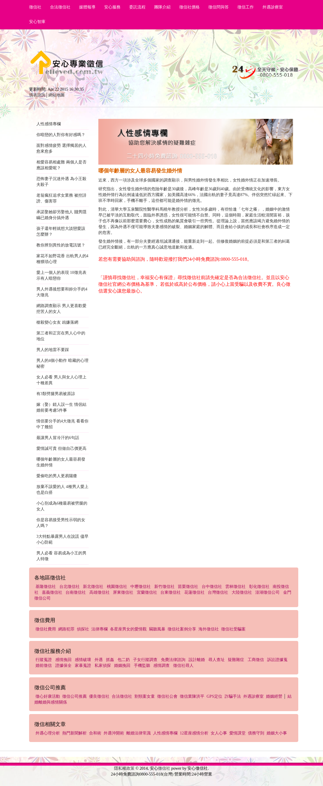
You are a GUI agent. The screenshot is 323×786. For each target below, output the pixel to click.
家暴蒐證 (83, 665)
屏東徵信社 (123, 592)
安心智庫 (37, 22)
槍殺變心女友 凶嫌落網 (57, 322)
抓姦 (110, 660)
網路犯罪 (66, 629)
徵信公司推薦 (74, 696)
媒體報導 (87, 7)
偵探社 (83, 629)
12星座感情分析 (194, 733)
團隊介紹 (162, 7)
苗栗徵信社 (188, 586)
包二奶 (124, 660)
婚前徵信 (44, 665)
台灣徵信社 (218, 592)
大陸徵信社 (242, 592)
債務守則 (256, 733)
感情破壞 (83, 660)
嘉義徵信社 (52, 592)
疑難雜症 (236, 660)
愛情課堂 (237, 733)
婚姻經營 (274, 696)
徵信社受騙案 (233, 629)
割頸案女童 (144, 696)
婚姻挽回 (122, 665)
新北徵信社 (93, 586)
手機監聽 (142, 665)
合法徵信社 (60, 7)
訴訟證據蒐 (277, 660)
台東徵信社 (170, 592)
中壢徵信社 (140, 586)
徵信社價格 (189, 7)
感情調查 (161, 665)
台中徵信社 (212, 586)
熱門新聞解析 (74, 733)
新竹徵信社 (164, 586)
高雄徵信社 (99, 592)
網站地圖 (56, 95)
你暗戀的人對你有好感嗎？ (60, 135)
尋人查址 (216, 660)
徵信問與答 (218, 7)
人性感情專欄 (48, 124)
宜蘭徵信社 (147, 592)
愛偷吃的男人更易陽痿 (56, 476)
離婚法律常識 (138, 733)
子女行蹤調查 (145, 660)
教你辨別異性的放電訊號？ (60, 245)
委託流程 (137, 7)
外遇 (99, 660)
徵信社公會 (167, 696)
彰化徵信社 (259, 586)
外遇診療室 (272, 7)
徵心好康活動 (48, 696)
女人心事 (219, 733)
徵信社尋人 (183, 665)
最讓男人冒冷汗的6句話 (57, 438)
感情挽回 (63, 660)
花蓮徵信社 (194, 592)
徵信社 (35, 7)
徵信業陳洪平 (192, 696)
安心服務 (112, 7)
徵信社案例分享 (182, 629)
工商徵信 (256, 660)
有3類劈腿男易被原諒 (55, 394)
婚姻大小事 (277, 733)
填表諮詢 (37, 95)
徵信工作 (245, 7)
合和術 (95, 733)
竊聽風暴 (157, 629)
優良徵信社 (99, 696)
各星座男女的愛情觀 (128, 629)
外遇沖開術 (114, 733)
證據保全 (63, 665)
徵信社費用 (46, 629)
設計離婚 (197, 660)
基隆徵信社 (46, 586)
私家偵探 (103, 665)
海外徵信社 (208, 629)
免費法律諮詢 (173, 660)
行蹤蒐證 (44, 660)
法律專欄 (99, 629)
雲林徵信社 (235, 586)
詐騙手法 (233, 696)
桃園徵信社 (117, 586)
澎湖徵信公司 (267, 592)
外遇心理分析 (48, 733)
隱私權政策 (124, 768)
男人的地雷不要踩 (52, 350)
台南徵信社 (75, 592)
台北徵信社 (69, 586)
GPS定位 (214, 696)
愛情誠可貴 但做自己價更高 (61, 448)
